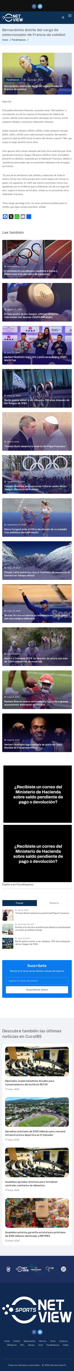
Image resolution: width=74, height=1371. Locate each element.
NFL (22, 1345)
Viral (40, 1345)
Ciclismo (63, 1341)
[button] (37, 793)
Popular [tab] (19, 903)
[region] (37, 793)
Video (66, 1345)
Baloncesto (29, 1341)
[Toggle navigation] (70, 16)
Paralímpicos (19, 39)
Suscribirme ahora (37, 989)
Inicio (5, 39)
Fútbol (16, 1341)
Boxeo (31, 1345)
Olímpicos (12, 1345)
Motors (42, 1341)
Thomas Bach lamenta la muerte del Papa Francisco (34, 446)
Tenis (53, 1341)
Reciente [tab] (54, 903)
